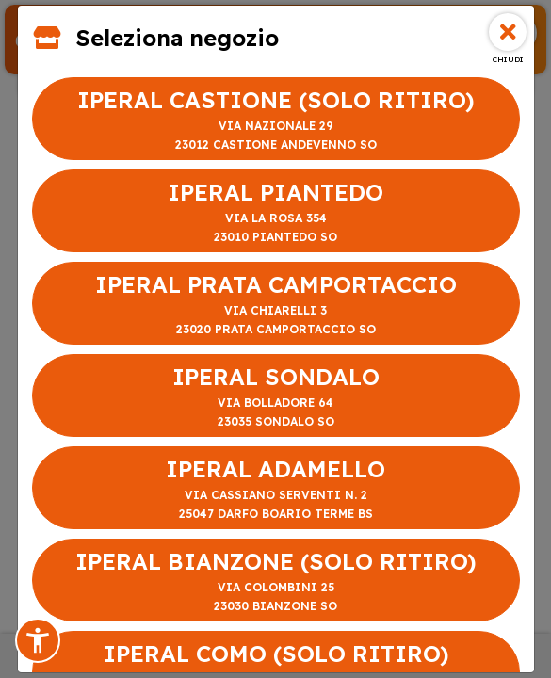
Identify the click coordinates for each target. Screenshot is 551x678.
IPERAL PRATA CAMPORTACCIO (276, 304)
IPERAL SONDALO (276, 397)
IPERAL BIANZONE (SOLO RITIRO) (276, 581)
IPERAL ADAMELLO (276, 489)
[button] (37, 640)
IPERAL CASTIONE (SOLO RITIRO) (276, 120)
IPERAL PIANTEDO (276, 212)
